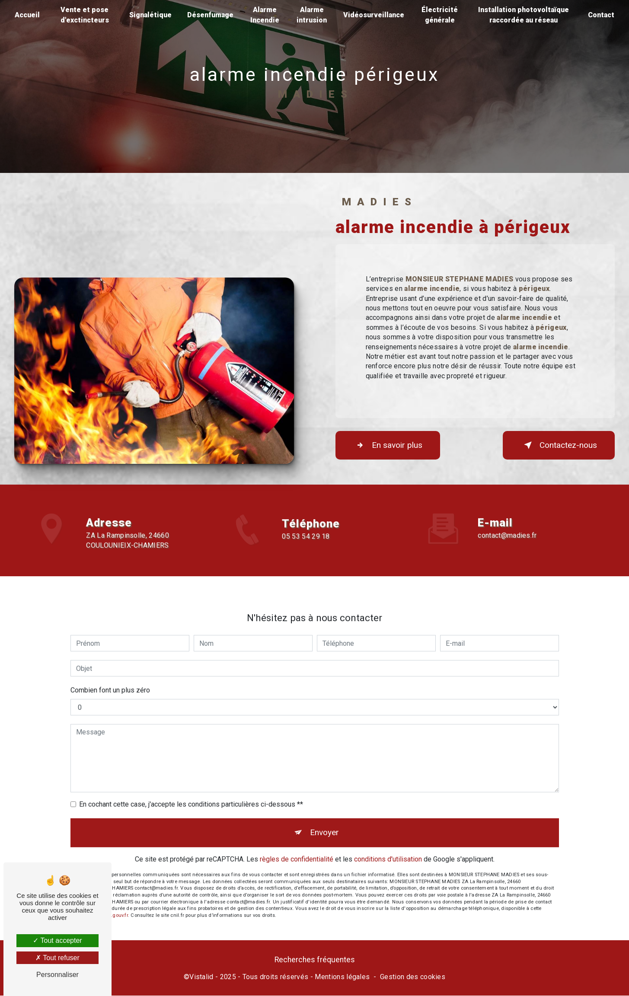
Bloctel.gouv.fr (112, 904)
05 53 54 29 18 (305, 547)
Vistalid (201, 977)
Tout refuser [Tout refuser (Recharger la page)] (57, 957)
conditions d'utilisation (388, 848)
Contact (601, 15)
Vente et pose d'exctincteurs (85, 15)
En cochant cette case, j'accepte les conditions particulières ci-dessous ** (191, 793)
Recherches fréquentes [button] (315, 959)
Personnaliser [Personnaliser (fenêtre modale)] (57, 974)
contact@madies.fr (507, 525)
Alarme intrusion (312, 15)
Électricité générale (439, 15)
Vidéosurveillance (373, 15)
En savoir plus (388, 445)
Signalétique (150, 15)
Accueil (27, 15)
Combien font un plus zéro (110, 679)
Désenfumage (210, 15)
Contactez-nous (558, 445)
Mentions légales (342, 977)
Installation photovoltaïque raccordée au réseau (523, 15)
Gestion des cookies (412, 977)
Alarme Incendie (264, 15)
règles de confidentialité (296, 848)
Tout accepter (57, 940)
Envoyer (324, 822)
